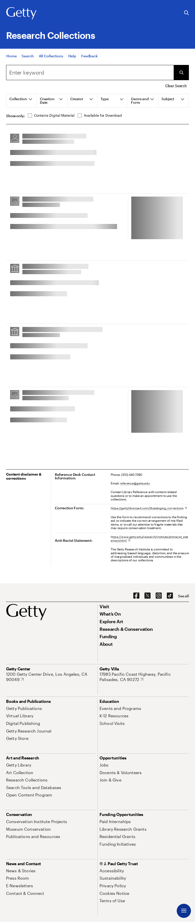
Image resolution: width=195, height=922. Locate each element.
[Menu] (184, 911)
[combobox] (90, 72)
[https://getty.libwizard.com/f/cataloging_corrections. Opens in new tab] (149, 508)
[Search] (28, 56)
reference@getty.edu (135, 483)
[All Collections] (51, 56)
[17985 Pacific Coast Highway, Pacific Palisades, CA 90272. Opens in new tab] (144, 676)
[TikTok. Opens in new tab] (170, 596)
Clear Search (176, 85)
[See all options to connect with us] (183, 596)
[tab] (21, 100)
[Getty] (21, 13)
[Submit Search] (181, 72)
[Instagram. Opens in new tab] (159, 596)
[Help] (72, 56)
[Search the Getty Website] (186, 13)
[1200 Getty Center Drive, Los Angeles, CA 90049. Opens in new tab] (50, 676)
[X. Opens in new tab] (147, 596)
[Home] (11, 56)
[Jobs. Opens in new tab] (104, 764)
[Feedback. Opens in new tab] (89, 56)
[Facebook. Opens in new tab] (136, 596)
